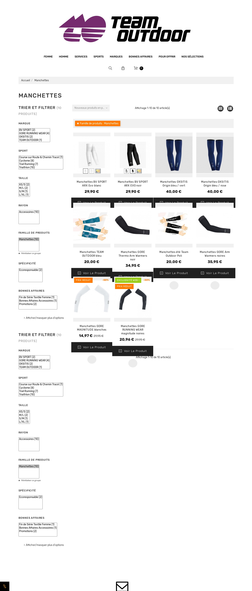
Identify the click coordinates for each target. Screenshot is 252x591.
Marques (116, 56)
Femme (48, 56)
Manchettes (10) (29, 239)
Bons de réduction (195, 516)
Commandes (191, 494)
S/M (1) (24, 191)
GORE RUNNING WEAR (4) (34, 133)
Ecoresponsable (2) (30, 270)
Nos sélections (192, 56)
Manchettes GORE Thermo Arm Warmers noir (133, 255)
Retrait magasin (83, 530)
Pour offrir (167, 56)
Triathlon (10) (41, 167)
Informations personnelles (200, 487)
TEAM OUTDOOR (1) (34, 140)
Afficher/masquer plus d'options (45, 318)
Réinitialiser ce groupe (31, 253)
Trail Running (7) (41, 164)
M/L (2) (24, 188)
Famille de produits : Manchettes (99, 123)
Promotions (135, 493)
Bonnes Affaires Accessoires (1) (38, 301)
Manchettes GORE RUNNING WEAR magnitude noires (133, 330)
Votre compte (198, 477)
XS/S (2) (24, 184)
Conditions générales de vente (93, 509)
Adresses (189, 509)
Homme (63, 56)
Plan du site (81, 544)
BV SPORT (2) (34, 130)
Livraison (79, 523)
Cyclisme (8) (41, 160)
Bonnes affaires (140, 56)
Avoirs (187, 502)
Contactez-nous (83, 537)
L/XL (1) (24, 195)
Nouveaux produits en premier (92, 108)
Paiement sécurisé (85, 516)
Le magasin (80, 487)
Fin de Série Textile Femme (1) (38, 297)
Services (81, 56)
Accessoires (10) (29, 212)
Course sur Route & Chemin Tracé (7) (41, 157)
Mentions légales (84, 501)
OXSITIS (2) (34, 137)
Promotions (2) (38, 304)
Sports (99, 56)
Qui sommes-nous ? (86, 494)
